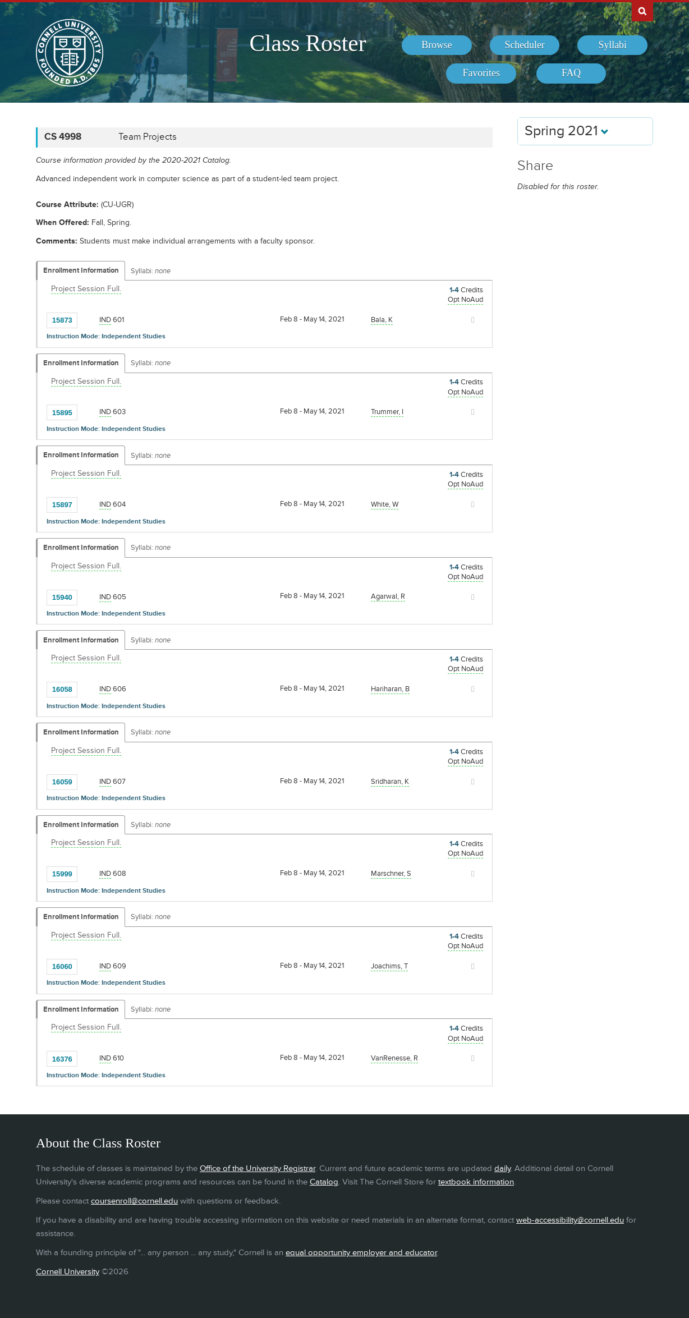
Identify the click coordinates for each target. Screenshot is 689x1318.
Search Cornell (642, 10)
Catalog (324, 1182)
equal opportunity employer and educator (361, 1252)
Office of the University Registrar (257, 1168)
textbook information (476, 1182)
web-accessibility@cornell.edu (570, 1220)
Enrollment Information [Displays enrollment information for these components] (81, 270)
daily (502, 1168)
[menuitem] (437, 45)
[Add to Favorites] (88, 319)
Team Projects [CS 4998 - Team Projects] (147, 137)
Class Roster (307, 43)
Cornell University (67, 1271)
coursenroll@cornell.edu (134, 1201)
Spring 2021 (567, 131)
